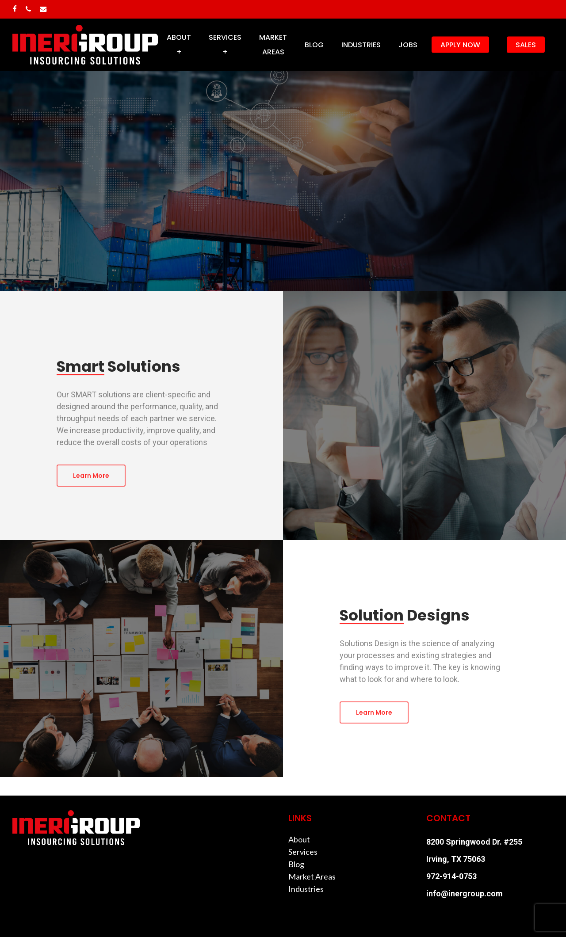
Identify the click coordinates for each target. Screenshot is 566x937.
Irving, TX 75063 (455, 859)
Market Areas (312, 876)
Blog (296, 864)
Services (302, 851)
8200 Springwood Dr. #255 (474, 841)
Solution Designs (344, 197)
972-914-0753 (451, 876)
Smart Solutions (220, 197)
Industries (306, 888)
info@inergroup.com (464, 893)
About (299, 839)
